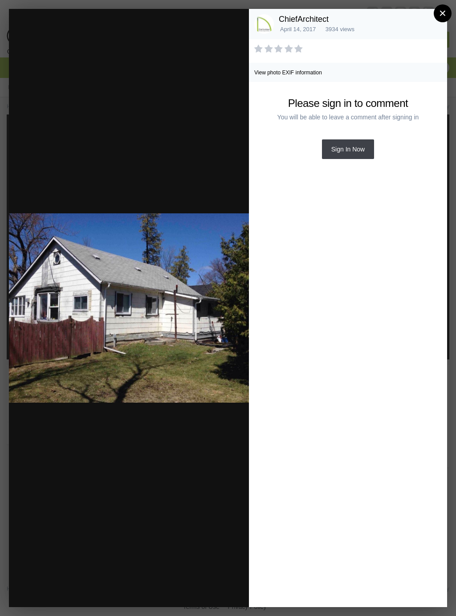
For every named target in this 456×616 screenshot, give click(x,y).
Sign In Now (348, 149)
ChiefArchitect (304, 19)
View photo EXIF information (288, 72)
